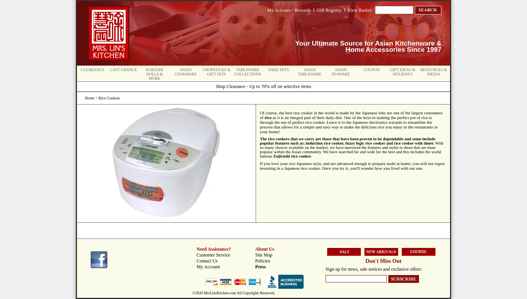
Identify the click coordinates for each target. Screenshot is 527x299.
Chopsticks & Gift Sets (217, 72)
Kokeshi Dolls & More (154, 74)
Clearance (92, 70)
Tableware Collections (247, 72)
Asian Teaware (340, 72)
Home (89, 98)
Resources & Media (433, 72)
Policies (262, 261)
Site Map (264, 255)
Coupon (372, 70)
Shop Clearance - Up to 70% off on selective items (263, 86)
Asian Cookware (185, 72)
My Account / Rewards (289, 10)
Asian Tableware (310, 72)
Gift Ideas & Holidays (402, 72)
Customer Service (214, 255)
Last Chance (123, 70)
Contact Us (207, 261)
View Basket (359, 10)
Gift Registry (329, 10)
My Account (208, 267)
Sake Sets (279, 70)
